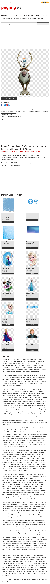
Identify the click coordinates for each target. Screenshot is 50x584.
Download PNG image (9, 98)
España (13, 2)
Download (8, 221)
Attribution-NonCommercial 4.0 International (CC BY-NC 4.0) (24, 109)
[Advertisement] (25, 38)
